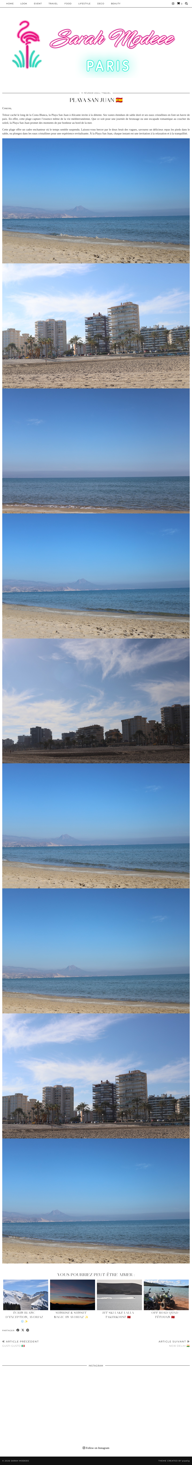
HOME (10, 3)
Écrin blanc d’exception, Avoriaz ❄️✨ (24, 1317)
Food (68, 3)
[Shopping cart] (179, 3)
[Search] (186, 3)
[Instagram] (173, 3)
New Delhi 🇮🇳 (174, 1343)
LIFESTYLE (84, 3)
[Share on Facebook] (18, 1330)
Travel (53, 3)
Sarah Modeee (20, 1461)
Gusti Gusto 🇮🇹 (20, 1343)
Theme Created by (174, 1461)
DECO (100, 3)
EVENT (38, 3)
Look (23, 3)
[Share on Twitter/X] (22, 1330)
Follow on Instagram (96, 1447)
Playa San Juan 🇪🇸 (96, 100)
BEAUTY (116, 3)
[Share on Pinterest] (27, 1330)
